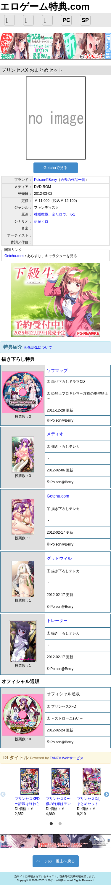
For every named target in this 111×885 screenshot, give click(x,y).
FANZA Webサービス (66, 758)
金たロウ (59, 214)
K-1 (72, 214)
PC (66, 20)
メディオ (55, 433)
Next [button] (107, 795)
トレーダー (57, 620)
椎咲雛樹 (41, 214)
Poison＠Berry (45, 180)
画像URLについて (38, 347)
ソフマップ (57, 370)
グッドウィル (59, 558)
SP (85, 20)
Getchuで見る (55, 167)
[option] (27, 792)
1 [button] (51, 824)
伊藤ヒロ (41, 221)
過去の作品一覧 (72, 180)
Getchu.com (14, 256)
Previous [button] (3, 795)
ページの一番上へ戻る (55, 861)
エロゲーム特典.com (45, 6)
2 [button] (60, 824)
